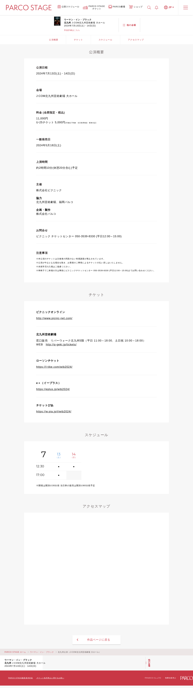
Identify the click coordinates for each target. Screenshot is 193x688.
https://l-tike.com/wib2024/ (54, 366)
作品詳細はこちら (72, 30)
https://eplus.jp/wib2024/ (53, 389)
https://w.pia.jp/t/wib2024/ (53, 411)
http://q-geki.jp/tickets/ (61, 344)
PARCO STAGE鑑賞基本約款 (20, 678)
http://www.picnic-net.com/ (54, 318)
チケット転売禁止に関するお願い (50, 678)
